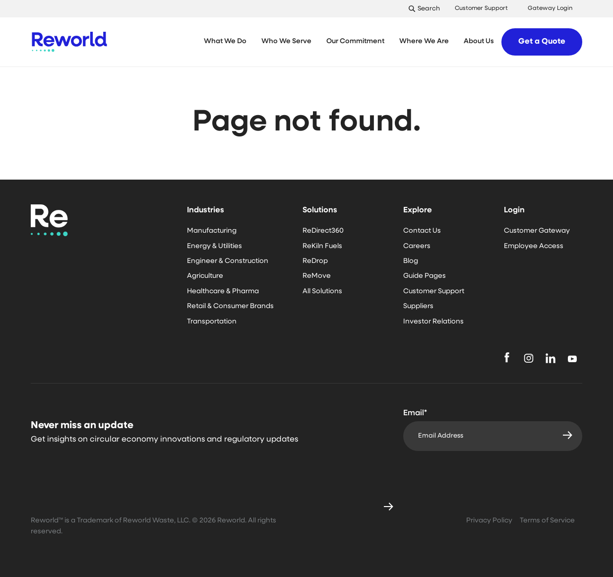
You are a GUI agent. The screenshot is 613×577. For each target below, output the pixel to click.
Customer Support (481, 8)
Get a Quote (541, 42)
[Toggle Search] (427, 8)
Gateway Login (550, 8)
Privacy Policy (489, 520)
